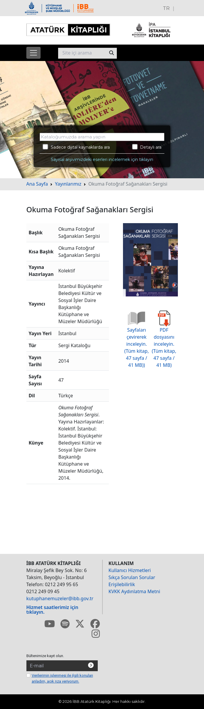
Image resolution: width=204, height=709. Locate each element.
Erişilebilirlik (122, 584)
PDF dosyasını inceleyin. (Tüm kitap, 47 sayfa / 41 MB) (164, 341)
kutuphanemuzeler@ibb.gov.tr (60, 598)
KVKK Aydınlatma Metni (134, 591)
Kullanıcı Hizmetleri (130, 570)
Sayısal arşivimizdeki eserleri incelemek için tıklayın (102, 159)
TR (166, 8)
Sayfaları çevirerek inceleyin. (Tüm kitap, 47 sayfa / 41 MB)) (136, 341)
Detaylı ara (147, 147)
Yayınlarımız (68, 184)
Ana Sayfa (37, 184)
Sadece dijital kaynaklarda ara (76, 147)
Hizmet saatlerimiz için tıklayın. (52, 609)
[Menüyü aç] (33, 53)
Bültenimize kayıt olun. (45, 656)
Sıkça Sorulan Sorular (132, 577)
